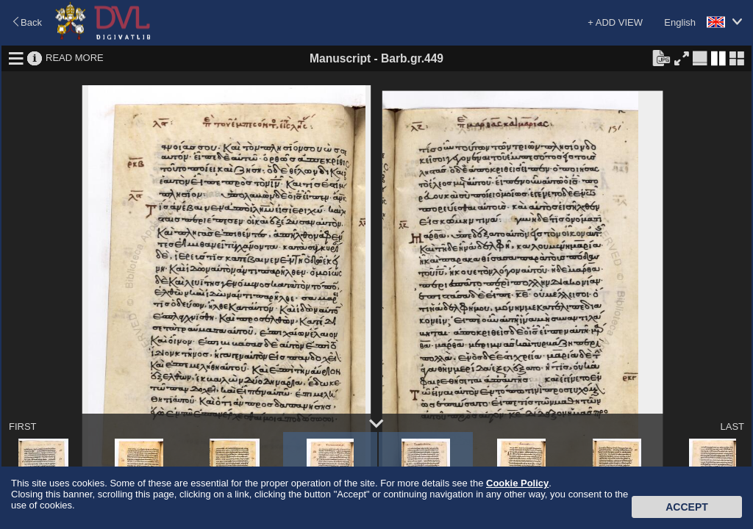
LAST (732, 426)
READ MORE (75, 57)
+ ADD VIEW (615, 22)
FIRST (23, 426)
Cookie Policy (517, 483)
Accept (686, 507)
